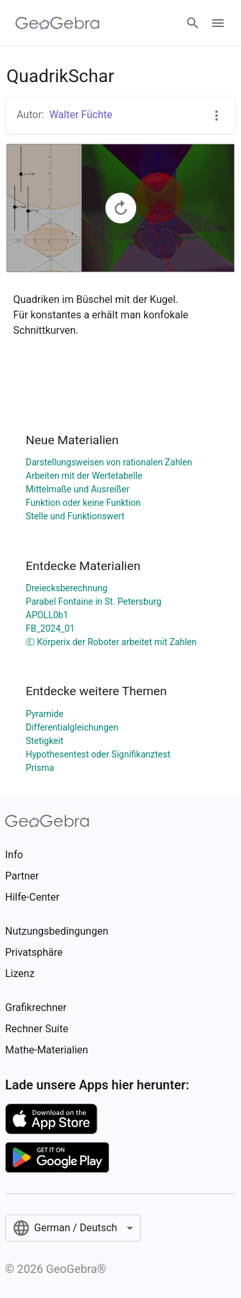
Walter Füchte (80, 114)
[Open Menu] (218, 23)
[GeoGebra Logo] (57, 23)
